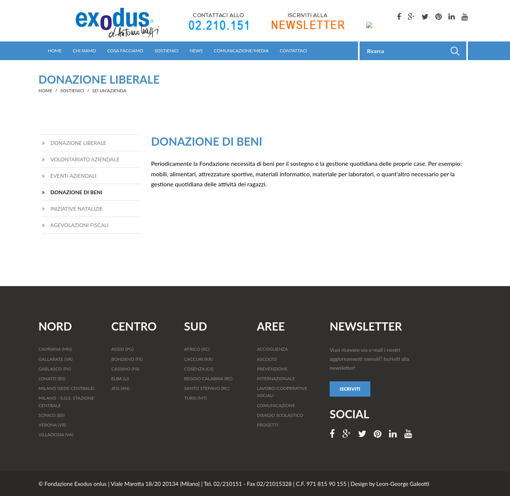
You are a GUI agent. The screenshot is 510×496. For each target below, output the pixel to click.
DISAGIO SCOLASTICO (280, 415)
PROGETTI (267, 425)
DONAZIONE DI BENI (72, 192)
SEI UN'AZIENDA (109, 90)
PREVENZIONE (272, 369)
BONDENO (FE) (127, 359)
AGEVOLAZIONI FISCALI (75, 225)
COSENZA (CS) (199, 369)
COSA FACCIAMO (125, 50)
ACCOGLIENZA (272, 349)
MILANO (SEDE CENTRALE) (66, 388)
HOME (55, 50)
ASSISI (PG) (122, 349)
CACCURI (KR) (198, 359)
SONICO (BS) (51, 415)
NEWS (196, 50)
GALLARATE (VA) (55, 359)
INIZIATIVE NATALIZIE (72, 208)
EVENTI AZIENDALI (69, 176)
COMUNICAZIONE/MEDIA (241, 50)
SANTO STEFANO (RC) (206, 388)
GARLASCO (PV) (54, 369)
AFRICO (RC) (196, 349)
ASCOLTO (267, 359)
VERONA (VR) (52, 425)
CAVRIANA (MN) (55, 349)
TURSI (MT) (195, 398)
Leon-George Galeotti (402, 483)
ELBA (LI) (120, 378)
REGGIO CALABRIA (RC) (208, 378)
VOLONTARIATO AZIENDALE (80, 159)
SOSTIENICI (166, 50)
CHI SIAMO (84, 50)
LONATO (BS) (51, 378)
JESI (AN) (120, 388)
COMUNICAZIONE (276, 405)
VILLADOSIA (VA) (55, 434)
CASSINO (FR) (125, 369)
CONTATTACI (293, 50)
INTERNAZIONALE (276, 378)
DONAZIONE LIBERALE (74, 143)
